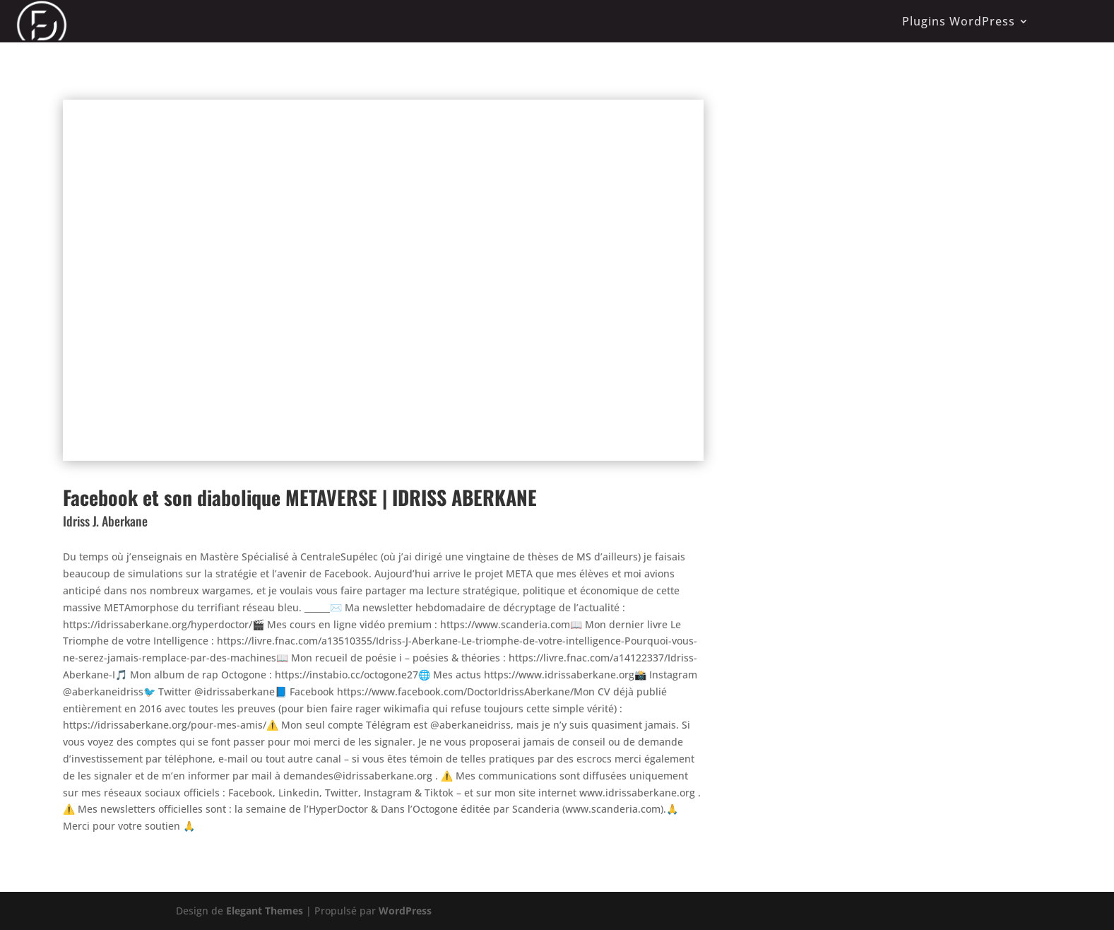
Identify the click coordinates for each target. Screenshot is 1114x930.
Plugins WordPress (958, 21)
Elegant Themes (264, 910)
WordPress (405, 910)
